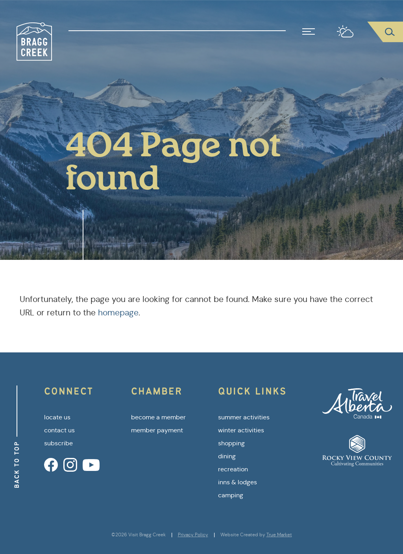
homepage (118, 313)
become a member (158, 417)
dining (227, 456)
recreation (233, 469)
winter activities (241, 430)
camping (230, 495)
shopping (231, 443)
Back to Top (16, 464)
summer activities (244, 417)
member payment (157, 430)
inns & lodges (237, 482)
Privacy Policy (193, 534)
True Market (279, 534)
